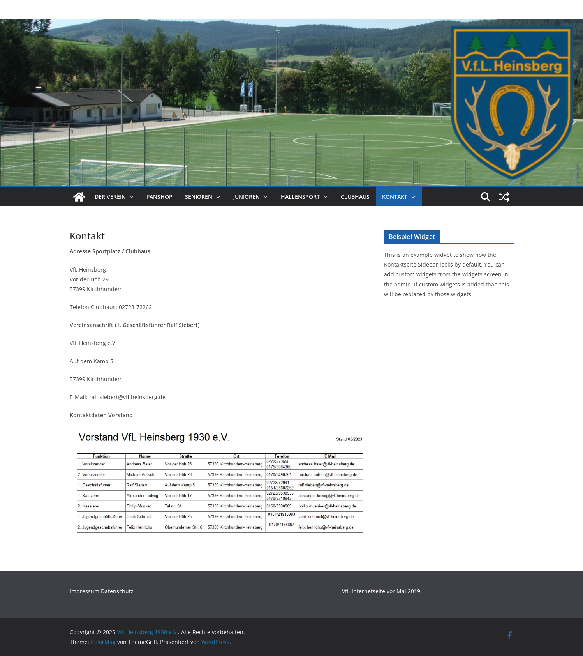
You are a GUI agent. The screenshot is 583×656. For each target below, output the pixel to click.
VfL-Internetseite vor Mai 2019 (381, 591)
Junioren (246, 196)
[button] (130, 196)
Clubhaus (355, 196)
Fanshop (160, 196)
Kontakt (394, 196)
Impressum (85, 591)
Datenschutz (117, 591)
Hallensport (300, 196)
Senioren (198, 196)
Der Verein (110, 196)
